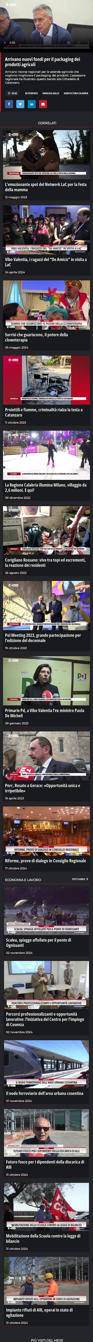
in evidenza (31, 93)
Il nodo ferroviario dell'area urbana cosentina (44, 1093)
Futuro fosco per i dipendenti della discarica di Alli (45, 1164)
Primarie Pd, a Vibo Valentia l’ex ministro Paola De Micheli (44, 713)
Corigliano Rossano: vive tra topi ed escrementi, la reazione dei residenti (45, 562)
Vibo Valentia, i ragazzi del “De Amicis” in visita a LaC (46, 261)
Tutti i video (80, 879)
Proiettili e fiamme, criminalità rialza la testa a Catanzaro (44, 412)
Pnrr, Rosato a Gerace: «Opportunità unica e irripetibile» (42, 788)
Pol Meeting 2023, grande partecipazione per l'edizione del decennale (43, 637)
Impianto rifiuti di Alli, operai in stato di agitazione (39, 1312)
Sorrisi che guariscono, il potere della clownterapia (36, 337)
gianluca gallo (50, 93)
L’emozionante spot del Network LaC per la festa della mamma (46, 186)
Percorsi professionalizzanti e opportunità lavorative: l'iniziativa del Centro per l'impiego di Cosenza (45, 1019)
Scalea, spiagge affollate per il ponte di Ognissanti (38, 942)
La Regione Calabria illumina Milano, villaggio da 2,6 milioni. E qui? (46, 487)
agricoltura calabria (76, 93)
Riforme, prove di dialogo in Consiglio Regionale (45, 860)
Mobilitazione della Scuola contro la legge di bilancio (43, 1238)
